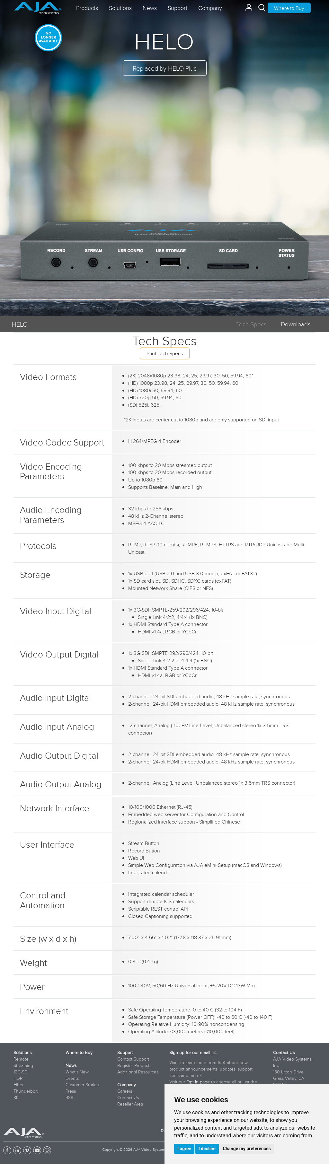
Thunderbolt (25, 1091)
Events (72, 1078)
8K (16, 1097)
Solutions (22, 1052)
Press (71, 1091)
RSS (69, 1097)
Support (125, 1052)
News (71, 1065)
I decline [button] (207, 1148)
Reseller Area (130, 1104)
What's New (77, 1072)
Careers (124, 1091)
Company (126, 1084)
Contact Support (133, 1059)
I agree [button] (184, 1148)
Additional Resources (137, 1072)
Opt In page (198, 1082)
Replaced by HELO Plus (165, 68)
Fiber (18, 1084)
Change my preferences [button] (247, 1148)
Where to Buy (289, 8)
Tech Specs (251, 324)
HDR (17, 1078)
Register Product (133, 1065)
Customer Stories (82, 1084)
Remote (21, 1059)
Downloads (296, 324)
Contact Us (128, 1097)
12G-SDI (21, 1072)
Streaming (23, 1065)
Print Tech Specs (165, 353)
